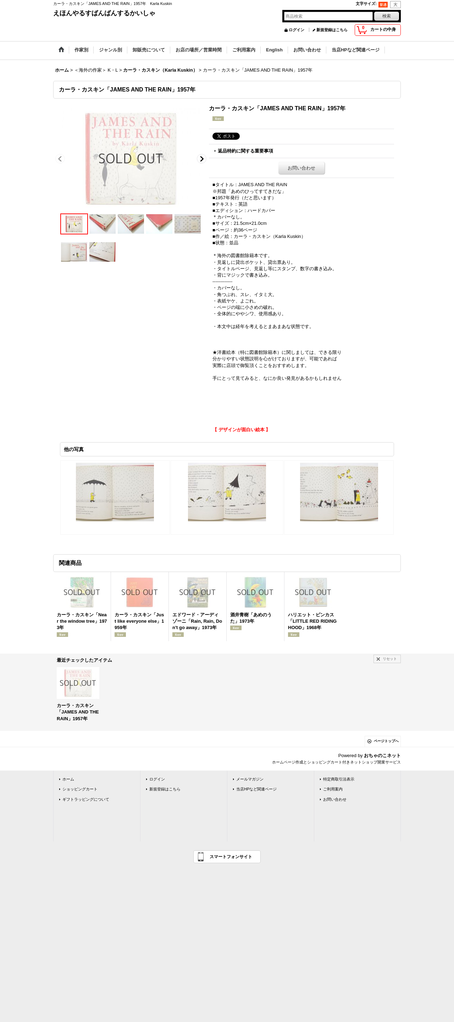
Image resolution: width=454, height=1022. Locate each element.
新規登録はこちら (332, 30)
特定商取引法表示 (338, 779)
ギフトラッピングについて (85, 799)
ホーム (68, 779)
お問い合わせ (301, 168)
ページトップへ (386, 741)
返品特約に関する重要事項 (245, 151)
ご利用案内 (333, 789)
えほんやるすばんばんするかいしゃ (104, 13)
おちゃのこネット (382, 755)
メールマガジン (250, 779)
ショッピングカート (80, 789)
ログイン (296, 30)
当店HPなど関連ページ (256, 789)
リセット (390, 659)
